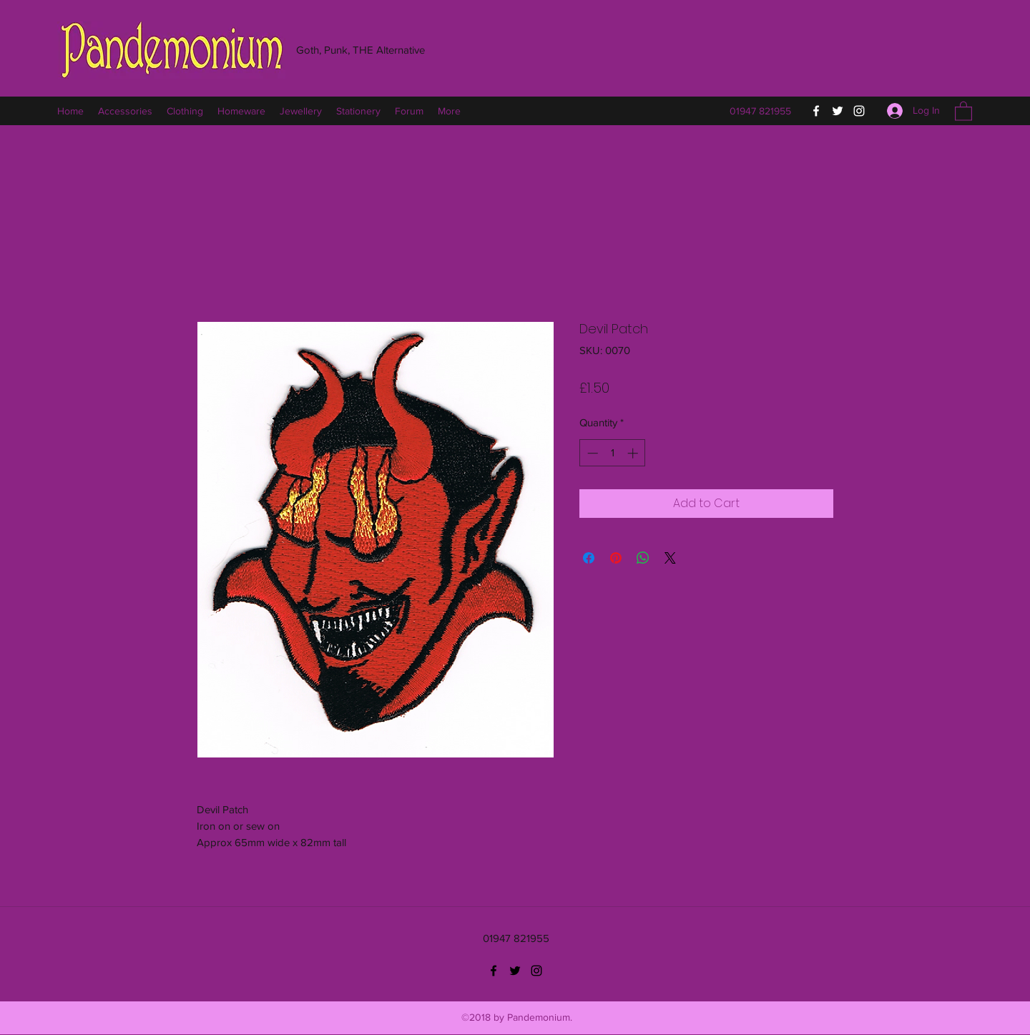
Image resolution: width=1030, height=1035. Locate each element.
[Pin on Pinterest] (615, 557)
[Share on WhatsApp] (643, 557)
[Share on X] (670, 557)
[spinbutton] (612, 453)
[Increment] (634, 453)
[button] (963, 110)
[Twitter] (837, 111)
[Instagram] (859, 111)
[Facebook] (816, 111)
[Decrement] (591, 453)
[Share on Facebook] (588, 557)
